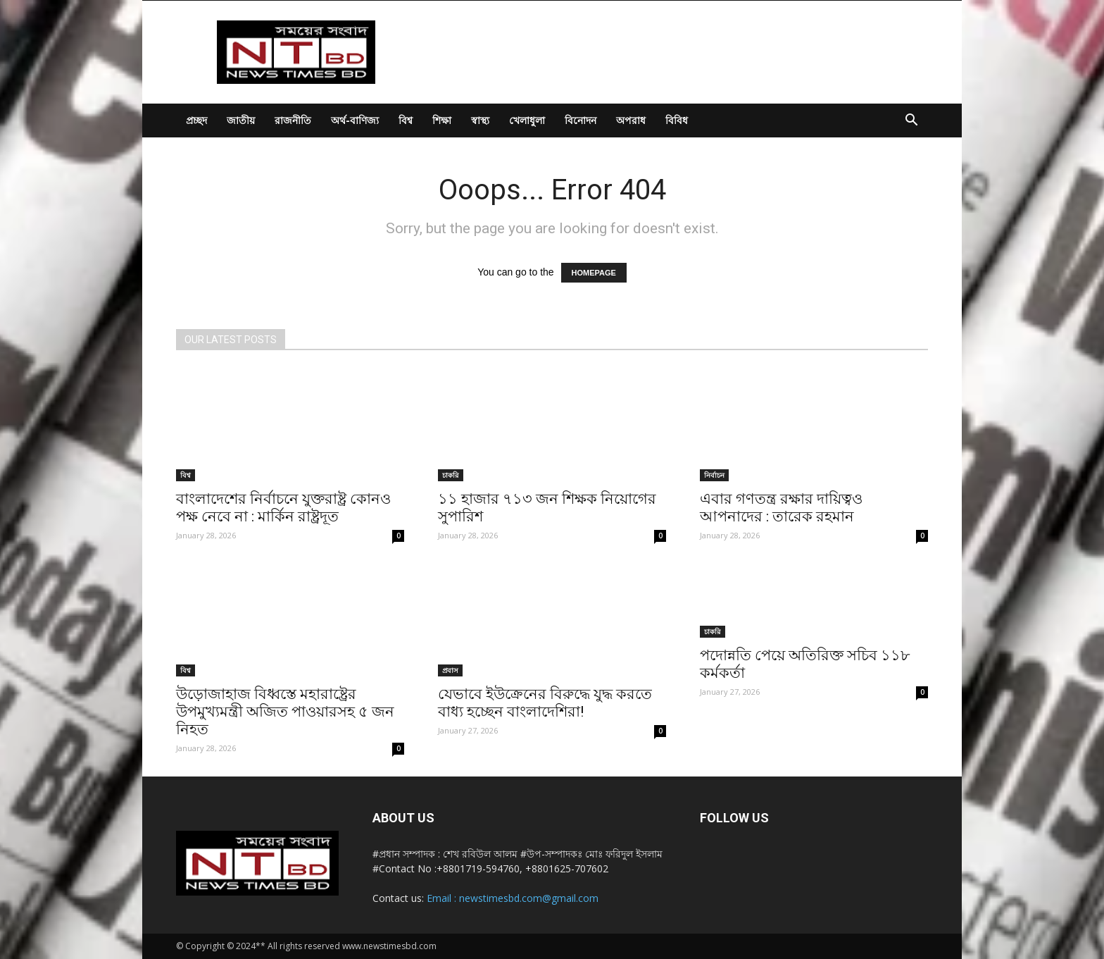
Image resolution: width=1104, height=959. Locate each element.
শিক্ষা (441, 120)
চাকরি (450, 475)
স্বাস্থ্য (480, 120)
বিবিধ (676, 120)
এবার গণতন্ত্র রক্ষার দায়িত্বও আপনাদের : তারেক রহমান (781, 507)
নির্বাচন (714, 475)
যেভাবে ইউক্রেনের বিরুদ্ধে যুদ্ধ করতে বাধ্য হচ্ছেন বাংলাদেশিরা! (545, 703)
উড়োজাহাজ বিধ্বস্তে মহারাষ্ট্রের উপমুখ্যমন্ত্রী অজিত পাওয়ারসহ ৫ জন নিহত (285, 712)
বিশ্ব (406, 120)
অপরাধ (631, 120)
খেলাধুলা (527, 120)
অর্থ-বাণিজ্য (355, 120)
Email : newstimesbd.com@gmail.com (512, 898)
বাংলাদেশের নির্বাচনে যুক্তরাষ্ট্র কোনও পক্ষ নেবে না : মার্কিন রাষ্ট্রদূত (283, 507)
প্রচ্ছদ (196, 120)
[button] (911, 121)
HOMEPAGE (594, 272)
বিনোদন (580, 120)
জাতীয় (241, 120)
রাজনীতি (293, 120)
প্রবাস (450, 670)
